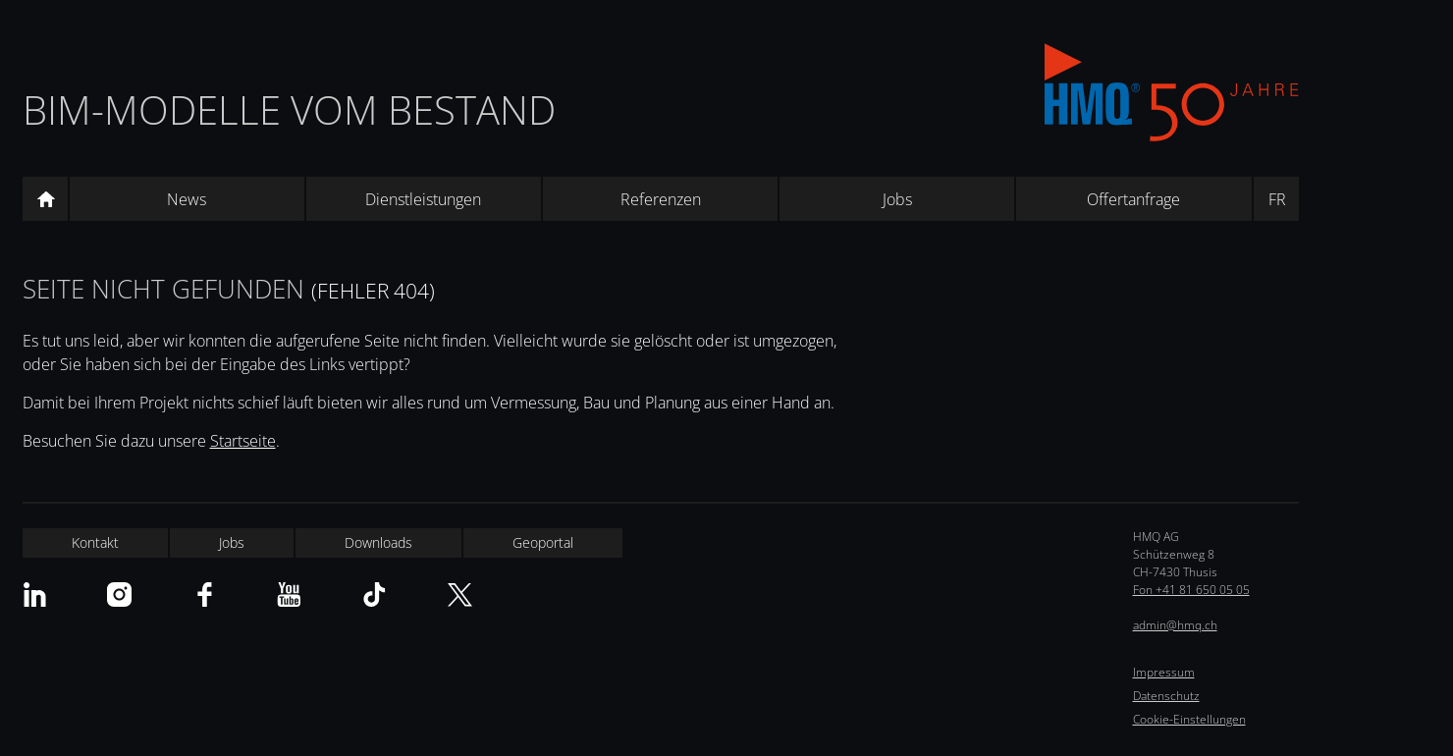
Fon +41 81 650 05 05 (1191, 589)
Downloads (378, 542)
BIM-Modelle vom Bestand (289, 109)
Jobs (897, 199)
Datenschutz (1166, 695)
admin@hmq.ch (1175, 625)
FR (1277, 199)
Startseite (243, 441)
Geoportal (542, 542)
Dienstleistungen (423, 199)
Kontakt (95, 542)
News (186, 199)
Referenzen (660, 199)
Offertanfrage (1133, 199)
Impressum (1164, 672)
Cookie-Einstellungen (1189, 719)
